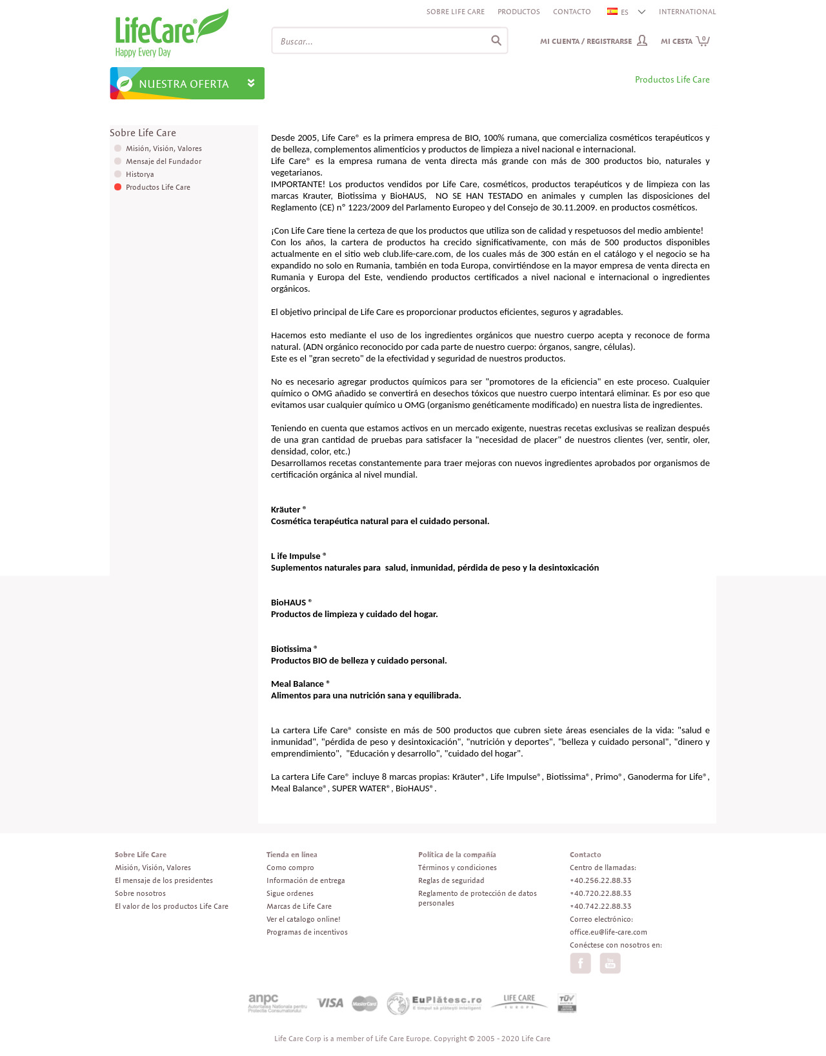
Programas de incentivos (307, 932)
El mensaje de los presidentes (164, 880)
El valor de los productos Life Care (171, 906)
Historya (140, 174)
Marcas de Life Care (299, 906)
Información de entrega (306, 880)
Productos (519, 11)
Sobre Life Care (456, 11)
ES (618, 12)
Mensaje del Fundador (163, 161)
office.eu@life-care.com (608, 932)
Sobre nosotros (140, 893)
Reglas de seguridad (451, 880)
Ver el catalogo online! (304, 919)
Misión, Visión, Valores (164, 148)
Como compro (290, 867)
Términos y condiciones (457, 867)
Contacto (572, 11)
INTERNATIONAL (687, 11)
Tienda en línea (292, 854)
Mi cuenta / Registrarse (586, 41)
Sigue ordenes (290, 893)
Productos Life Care (158, 187)
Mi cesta (685, 41)
